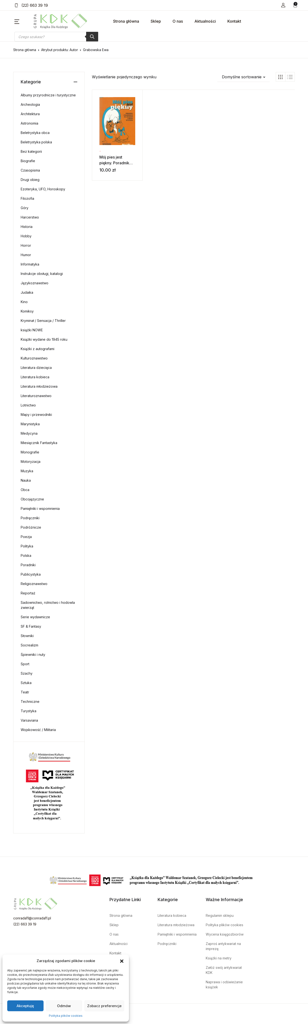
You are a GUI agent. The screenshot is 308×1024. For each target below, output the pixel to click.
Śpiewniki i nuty (33, 654)
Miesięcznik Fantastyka (39, 443)
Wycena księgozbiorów (225, 934)
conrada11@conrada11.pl (32, 918)
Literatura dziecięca (36, 368)
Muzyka (27, 471)
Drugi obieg (30, 180)
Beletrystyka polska (36, 142)
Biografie (28, 161)
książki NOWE (32, 330)
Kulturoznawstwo (34, 358)
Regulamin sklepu (220, 915)
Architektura (30, 114)
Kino (24, 302)
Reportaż (28, 593)
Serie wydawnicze (35, 617)
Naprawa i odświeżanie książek (224, 984)
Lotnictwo (28, 405)
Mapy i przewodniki (36, 414)
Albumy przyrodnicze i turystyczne (48, 95)
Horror (26, 245)
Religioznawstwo (34, 584)
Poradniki (28, 565)
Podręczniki (30, 518)
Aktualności (205, 21)
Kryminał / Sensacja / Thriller (43, 321)
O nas (178, 21)
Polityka (27, 546)
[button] (121, 960)
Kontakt (234, 21)
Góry (24, 208)
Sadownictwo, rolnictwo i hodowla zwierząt (48, 605)
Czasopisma (30, 170)
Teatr (25, 692)
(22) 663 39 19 (31, 5)
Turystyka (28, 711)
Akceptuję (25, 1006)
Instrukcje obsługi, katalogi (42, 274)
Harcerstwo (30, 217)
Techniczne (30, 701)
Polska (26, 555)
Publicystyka (31, 574)
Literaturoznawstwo (36, 396)
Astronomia (29, 123)
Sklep (156, 21)
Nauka (26, 480)
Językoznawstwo (34, 283)
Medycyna (29, 433)
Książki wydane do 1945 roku (44, 339)
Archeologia (30, 104)
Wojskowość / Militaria (38, 730)
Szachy (26, 673)
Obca (25, 490)
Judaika (27, 292)
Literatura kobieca (35, 377)
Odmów (64, 1006)
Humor (26, 255)
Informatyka (30, 264)
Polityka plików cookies (66, 1015)
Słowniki (27, 636)
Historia (26, 227)
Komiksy (27, 311)
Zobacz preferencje (104, 1006)
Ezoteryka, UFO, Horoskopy (43, 189)
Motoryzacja (30, 461)
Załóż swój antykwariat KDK (224, 970)
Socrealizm (29, 645)
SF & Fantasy (31, 626)
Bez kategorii (31, 151)
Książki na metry (218, 958)
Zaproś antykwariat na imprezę (223, 946)
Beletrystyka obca (35, 133)
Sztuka (26, 683)
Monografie (30, 452)
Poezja (26, 537)
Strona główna (126, 21)
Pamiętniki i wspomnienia (40, 508)
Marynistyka (30, 424)
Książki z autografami (37, 349)
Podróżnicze (31, 527)
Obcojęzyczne (32, 499)
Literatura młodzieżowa (39, 386)
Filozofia (27, 198)
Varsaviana (29, 720)
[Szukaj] (92, 36)
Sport (25, 664)
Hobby (26, 236)
